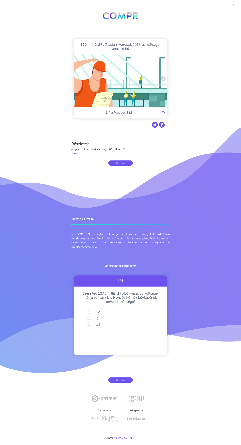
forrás (75, 153)
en (234, 4)
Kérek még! (120, 163)
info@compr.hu (126, 438)
